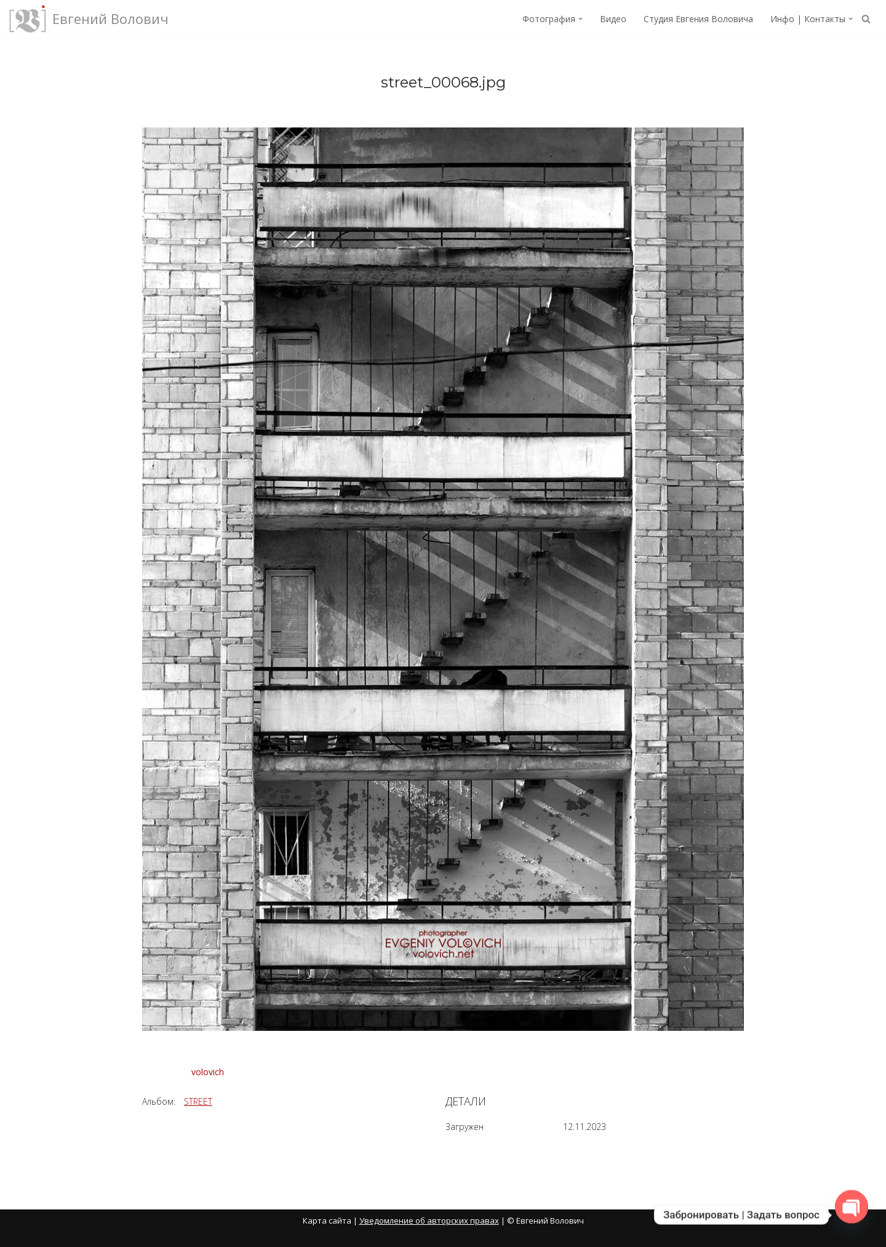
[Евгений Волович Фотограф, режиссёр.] (89, 19)
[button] (580, 19)
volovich (207, 1072)
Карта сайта (327, 1220)
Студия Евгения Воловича (698, 19)
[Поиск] (866, 18)
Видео (613, 19)
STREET (198, 1101)
